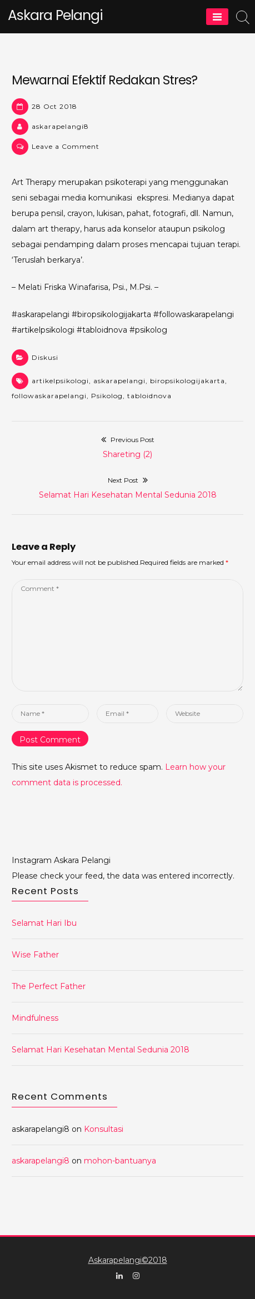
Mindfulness (35, 1018)
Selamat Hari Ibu (44, 923)
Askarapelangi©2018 (127, 1260)
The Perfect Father (49, 986)
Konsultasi (103, 1129)
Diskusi (45, 357)
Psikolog (107, 396)
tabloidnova (149, 396)
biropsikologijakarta (187, 381)
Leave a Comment (65, 146)
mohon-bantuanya (120, 1161)
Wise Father (35, 955)
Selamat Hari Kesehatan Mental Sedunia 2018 (100, 1050)
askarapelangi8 (60, 126)
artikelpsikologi (60, 381)
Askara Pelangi (55, 15)
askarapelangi (119, 381)
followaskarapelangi (49, 396)
